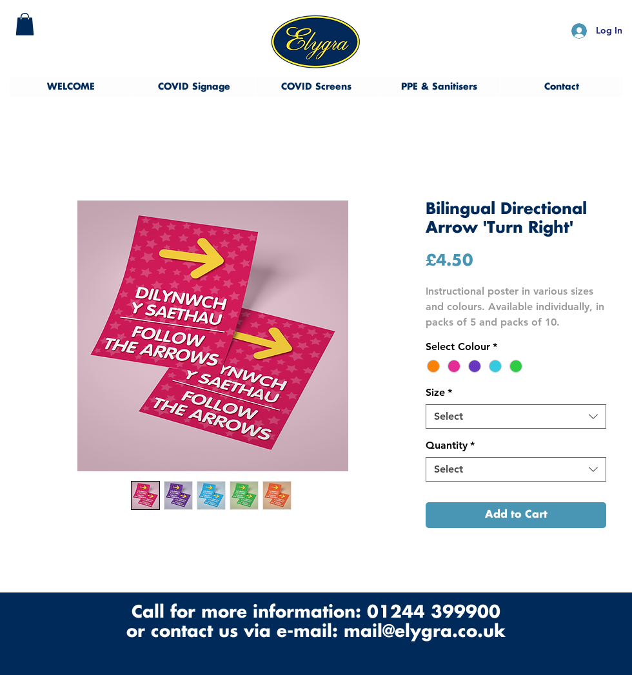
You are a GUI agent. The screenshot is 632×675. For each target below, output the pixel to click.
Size (439, 392)
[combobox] (516, 416)
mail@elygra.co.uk (425, 632)
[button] (24, 24)
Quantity (450, 445)
